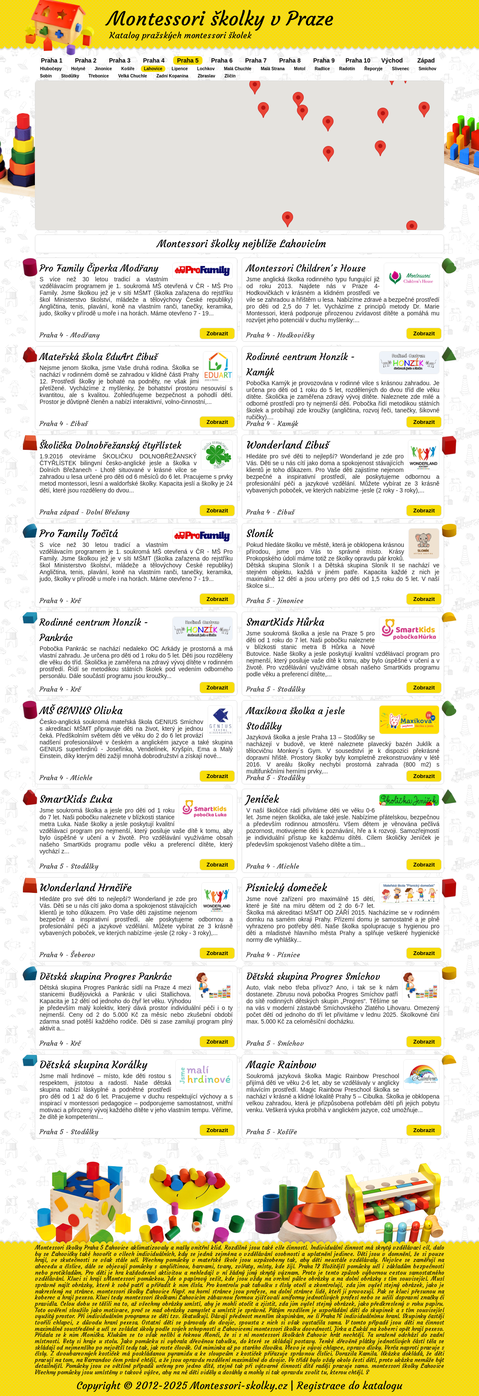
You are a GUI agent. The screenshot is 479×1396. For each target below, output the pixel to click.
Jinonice (103, 68)
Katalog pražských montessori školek (180, 35)
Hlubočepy (51, 68)
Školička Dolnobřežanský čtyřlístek (110, 445)
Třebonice (98, 76)
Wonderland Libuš (287, 445)
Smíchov (427, 68)
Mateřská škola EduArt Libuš (98, 357)
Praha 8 (290, 60)
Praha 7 (256, 60)
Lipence (180, 68)
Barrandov (97, 1360)
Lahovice (153, 68)
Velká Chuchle (132, 76)
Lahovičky (64, 1254)
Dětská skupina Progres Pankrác (106, 976)
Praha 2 (86, 60)
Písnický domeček (286, 887)
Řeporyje (374, 68)
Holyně (78, 68)
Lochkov (205, 68)
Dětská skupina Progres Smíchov (313, 976)
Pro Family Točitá (79, 533)
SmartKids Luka (76, 799)
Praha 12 (309, 1266)
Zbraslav (206, 76)
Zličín (230, 76)
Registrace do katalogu (349, 1385)
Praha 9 (324, 60)
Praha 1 (52, 60)
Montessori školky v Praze (220, 18)
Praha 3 (120, 60)
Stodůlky (70, 76)
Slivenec (400, 68)
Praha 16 (331, 1316)
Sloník (260, 533)
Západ (426, 60)
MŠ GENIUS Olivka (81, 710)
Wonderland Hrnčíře (86, 887)
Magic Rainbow (281, 1064)
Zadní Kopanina (172, 76)
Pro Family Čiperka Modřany (99, 268)
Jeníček (262, 799)
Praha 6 (222, 60)
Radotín (347, 68)
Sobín (46, 76)
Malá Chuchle (237, 68)
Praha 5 (188, 60)
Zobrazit (217, 333)
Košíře (127, 68)
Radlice (322, 68)
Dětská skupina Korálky (93, 1064)
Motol (299, 68)
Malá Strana (273, 68)
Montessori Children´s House (306, 268)
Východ (392, 60)
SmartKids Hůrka (285, 622)
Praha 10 (357, 60)
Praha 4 (154, 60)
